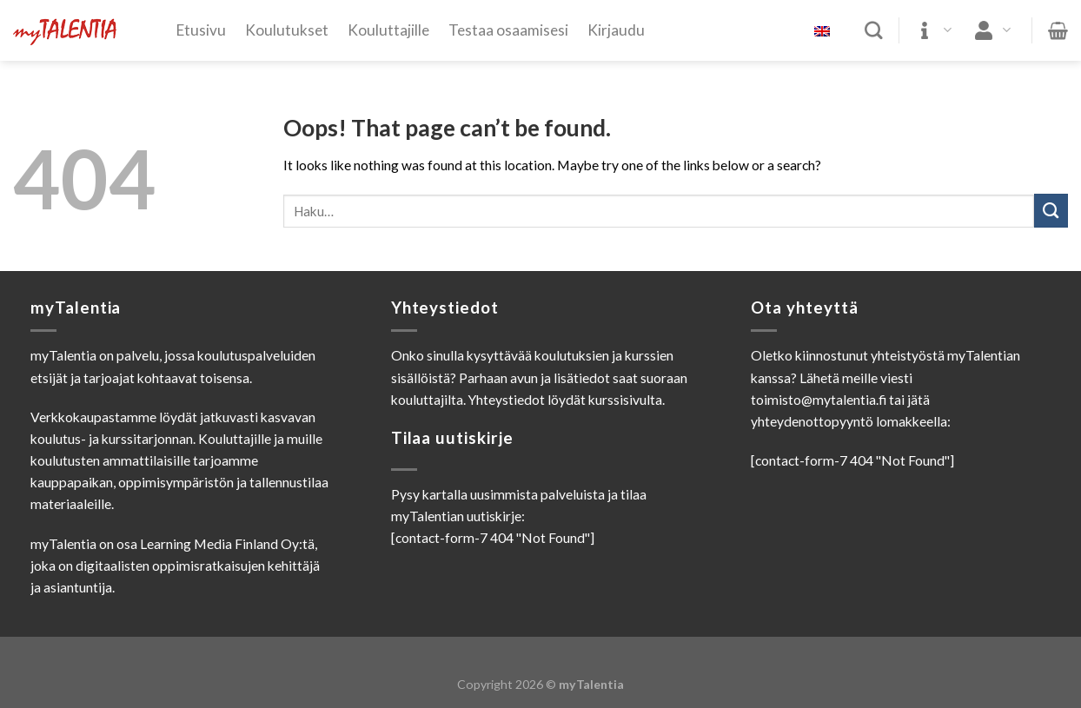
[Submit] (1051, 211)
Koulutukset (286, 30)
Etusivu (201, 30)
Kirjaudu (616, 30)
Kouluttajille (388, 30)
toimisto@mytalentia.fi (818, 399)
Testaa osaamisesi (508, 30)
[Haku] (874, 30)
